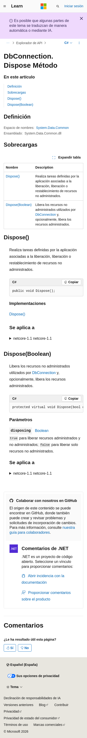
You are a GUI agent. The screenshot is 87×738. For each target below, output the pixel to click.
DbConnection (45, 214)
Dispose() (14, 98)
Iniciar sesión (73, 6)
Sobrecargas (16, 92)
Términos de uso (16, 725)
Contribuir (61, 705)
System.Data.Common (52, 128)
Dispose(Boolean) (20, 104)
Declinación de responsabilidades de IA (32, 698)
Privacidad (11, 711)
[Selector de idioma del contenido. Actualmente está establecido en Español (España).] (22, 665)
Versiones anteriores (18, 705)
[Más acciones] (79, 43)
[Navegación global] (4, 6)
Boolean (41, 431)
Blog (42, 705)
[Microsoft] (44, 6)
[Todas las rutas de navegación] (8, 43)
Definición (14, 86)
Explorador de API (29, 43)
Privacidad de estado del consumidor (30, 718)
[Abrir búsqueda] (57, 6)
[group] (46, 407)
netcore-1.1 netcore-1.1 (32, 338)
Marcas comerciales (47, 725)
